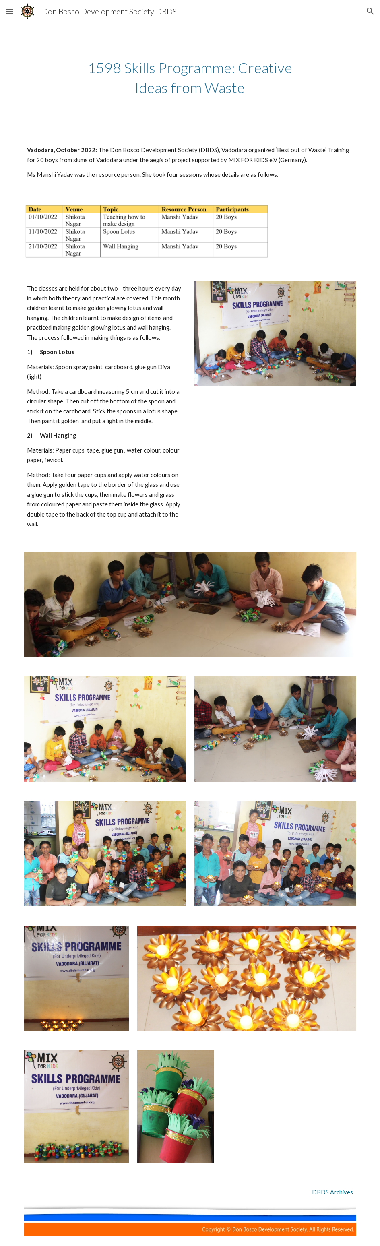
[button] (9, 11)
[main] (190, 77)
